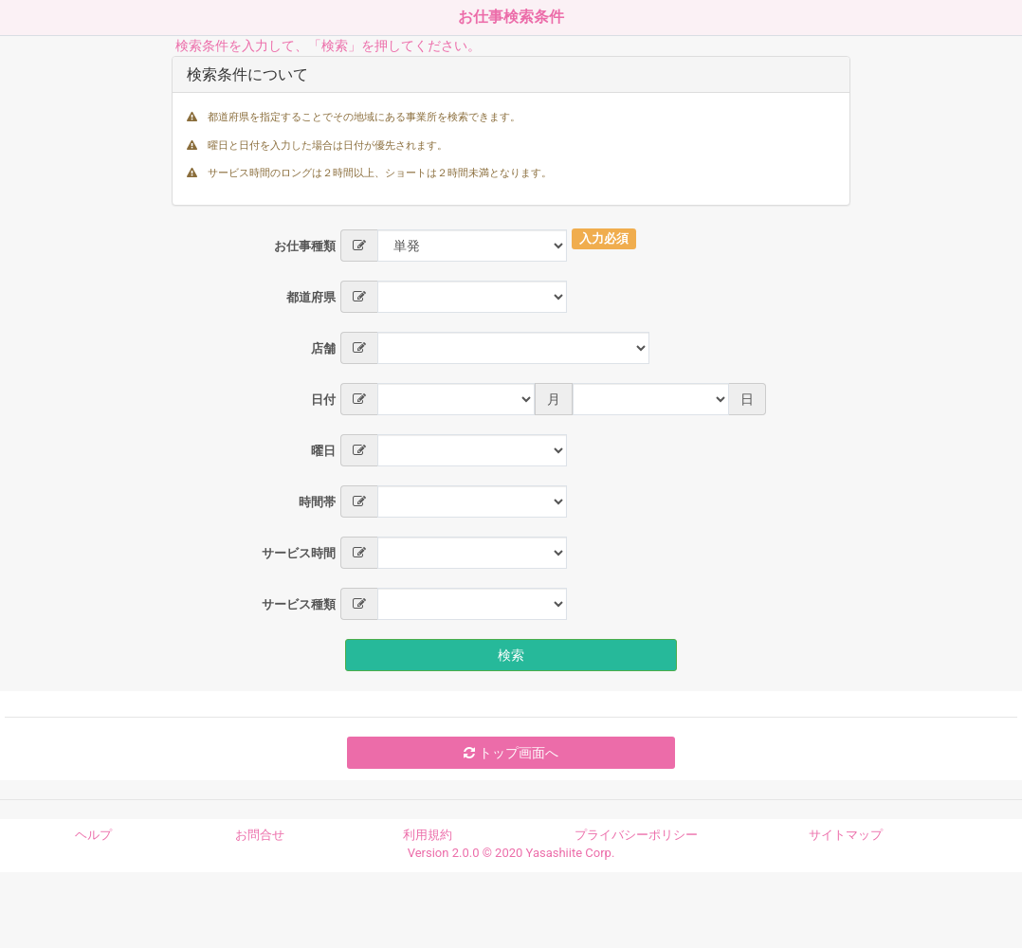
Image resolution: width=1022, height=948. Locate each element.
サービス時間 (299, 553)
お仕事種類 (305, 246)
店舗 (323, 348)
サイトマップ (846, 835)
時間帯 (317, 502)
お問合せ (259, 835)
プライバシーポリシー (636, 835)
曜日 (323, 451)
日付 (323, 399)
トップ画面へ (510, 752)
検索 (511, 655)
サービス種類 (299, 604)
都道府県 (311, 297)
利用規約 (427, 835)
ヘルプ (93, 835)
